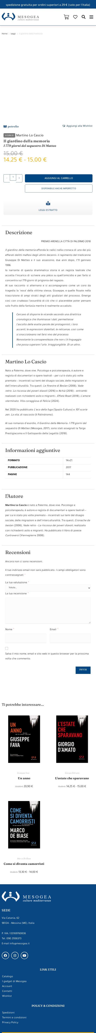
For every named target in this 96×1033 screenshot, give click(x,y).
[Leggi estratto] (48, 129)
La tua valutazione (17, 508)
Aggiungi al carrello (58, 104)
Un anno (24, 704)
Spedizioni (8, 939)
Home (4, 34)
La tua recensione (16, 520)
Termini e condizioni (14, 944)
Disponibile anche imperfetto (58, 115)
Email (54, 556)
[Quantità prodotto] (13, 103)
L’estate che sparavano (72, 704)
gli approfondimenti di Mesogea (48, 981)
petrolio (13, 52)
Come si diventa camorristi (24, 790)
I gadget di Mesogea (14, 908)
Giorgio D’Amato (72, 699)
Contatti (7, 917)
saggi (13, 34)
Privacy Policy (10, 949)
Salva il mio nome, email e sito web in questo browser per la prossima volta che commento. (47, 583)
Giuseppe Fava (24, 699)
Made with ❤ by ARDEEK (16, 1024)
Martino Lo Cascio (30, 62)
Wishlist (7, 922)
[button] (83, 17)
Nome (9, 556)
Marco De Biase (24, 785)
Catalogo (7, 903)
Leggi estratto (48, 136)
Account (7, 913)
